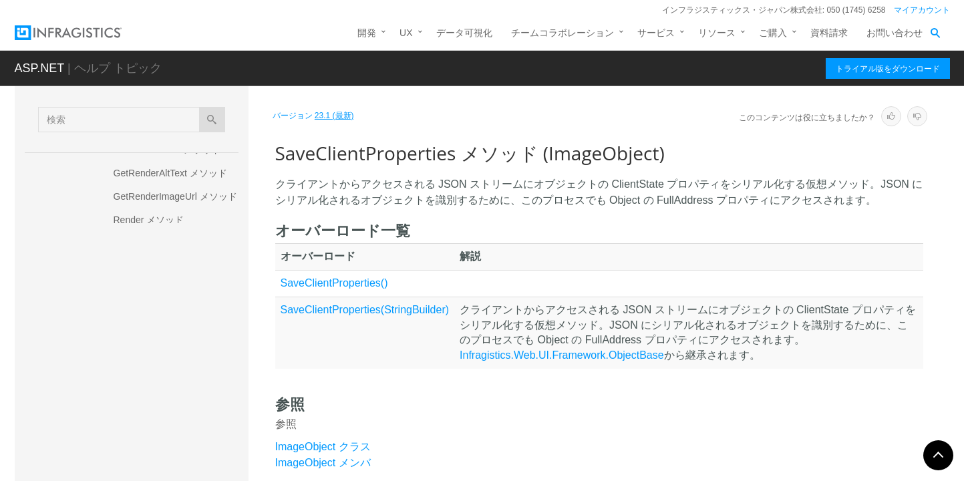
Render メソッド (149, 219)
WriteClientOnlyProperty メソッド (179, 393)
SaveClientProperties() (334, 283)
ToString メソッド (151, 363)
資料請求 (829, 32)
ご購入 (773, 32)
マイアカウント (922, 10)
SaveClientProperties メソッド (176, 333)
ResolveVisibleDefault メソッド (179, 266)
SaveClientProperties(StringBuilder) (365, 309)
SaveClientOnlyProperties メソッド (178, 297)
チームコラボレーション (562, 32)
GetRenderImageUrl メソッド (175, 196)
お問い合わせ (894, 32)
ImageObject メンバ (323, 462)
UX (405, 32)
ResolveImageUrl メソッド (169, 243)
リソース (717, 32)
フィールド (125, 451)
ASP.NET (39, 68)
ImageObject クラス (323, 446)
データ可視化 (464, 32)
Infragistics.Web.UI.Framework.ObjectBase (562, 355)
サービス (656, 32)
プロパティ (125, 428)
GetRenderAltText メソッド (170, 173)
